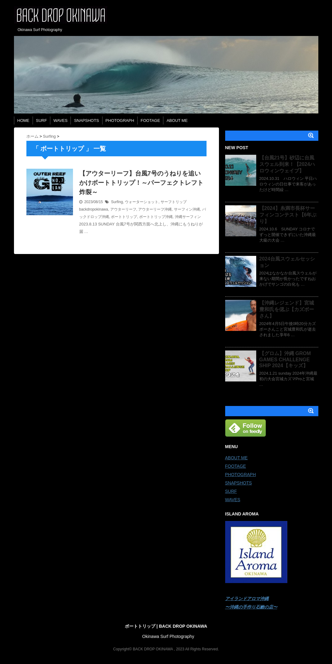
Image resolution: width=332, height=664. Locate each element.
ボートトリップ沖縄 (156, 217)
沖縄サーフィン (188, 217)
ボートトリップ (124, 217)
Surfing (117, 202)
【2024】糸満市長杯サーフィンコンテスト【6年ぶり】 (288, 215)
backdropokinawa (93, 209)
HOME (23, 120)
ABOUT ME (177, 120)
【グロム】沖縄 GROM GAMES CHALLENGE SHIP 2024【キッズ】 (285, 359)
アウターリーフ (123, 209)
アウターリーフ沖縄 (155, 209)
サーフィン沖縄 (187, 209)
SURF (41, 120)
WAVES (60, 120)
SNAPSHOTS (86, 120)
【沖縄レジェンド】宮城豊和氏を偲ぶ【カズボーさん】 (286, 309)
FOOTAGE (150, 120)
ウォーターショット (141, 202)
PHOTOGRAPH (120, 120)
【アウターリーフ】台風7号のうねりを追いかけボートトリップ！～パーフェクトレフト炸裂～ (141, 182)
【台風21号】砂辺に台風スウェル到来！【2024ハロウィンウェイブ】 (287, 164)
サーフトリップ (174, 202)
